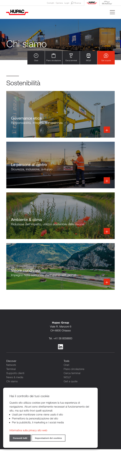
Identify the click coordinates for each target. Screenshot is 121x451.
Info (60, 114)
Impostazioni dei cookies (48, 438)
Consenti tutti (20, 438)
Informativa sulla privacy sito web (28, 430)
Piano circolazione (53, 57)
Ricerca (76, 3)
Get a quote (106, 57)
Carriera (59, 3)
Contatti (50, 3)
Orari (36, 57)
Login (66, 3)
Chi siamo (12, 383)
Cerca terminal (71, 57)
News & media (14, 379)
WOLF (88, 57)
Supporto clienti (15, 376)
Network (11, 368)
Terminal (11, 372)
